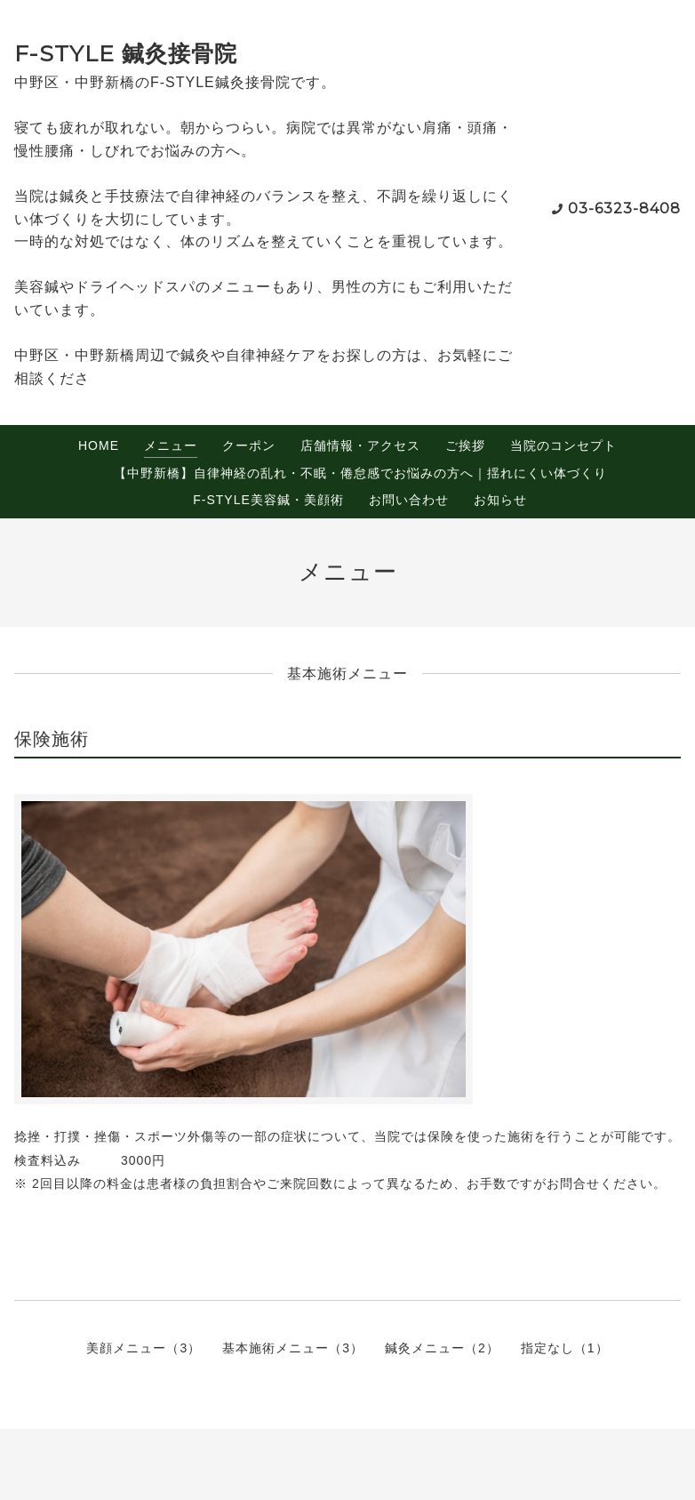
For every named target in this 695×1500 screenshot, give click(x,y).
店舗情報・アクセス (360, 445)
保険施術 (51, 739)
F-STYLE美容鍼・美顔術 (268, 500)
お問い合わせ (409, 500)
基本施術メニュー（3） (292, 1348)
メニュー (170, 445)
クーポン (249, 445)
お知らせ (500, 500)
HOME (98, 445)
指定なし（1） (565, 1348)
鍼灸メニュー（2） (442, 1348)
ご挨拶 (465, 445)
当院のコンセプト (563, 445)
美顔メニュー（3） (143, 1348)
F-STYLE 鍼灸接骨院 (125, 53)
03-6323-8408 (624, 208)
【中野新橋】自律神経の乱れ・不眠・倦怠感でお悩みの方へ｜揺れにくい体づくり (360, 473)
